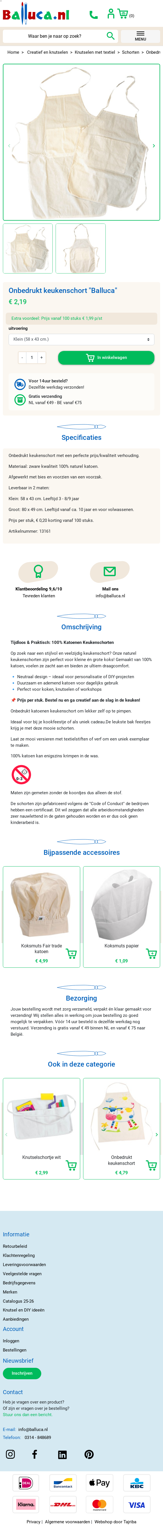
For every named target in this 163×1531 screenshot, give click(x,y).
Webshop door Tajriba (115, 1521)
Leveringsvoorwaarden (24, 1264)
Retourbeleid (15, 1246)
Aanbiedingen (16, 1319)
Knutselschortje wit (41, 1157)
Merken (10, 1292)
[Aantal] (32, 357)
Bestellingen (14, 1350)
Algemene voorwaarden (67, 1521)
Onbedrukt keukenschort (121, 1160)
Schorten (130, 52)
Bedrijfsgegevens (19, 1283)
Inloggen (11, 1341)
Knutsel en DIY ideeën (23, 1310)
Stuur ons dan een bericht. (28, 1414)
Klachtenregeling (19, 1255)
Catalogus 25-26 (18, 1301)
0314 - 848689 (38, 1437)
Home (13, 52)
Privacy (33, 1521)
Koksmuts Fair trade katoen (41, 949)
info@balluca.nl (33, 1429)
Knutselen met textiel (95, 52)
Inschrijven (22, 1373)
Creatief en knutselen (47, 52)
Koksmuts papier (122, 946)
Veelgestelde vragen (22, 1273)
